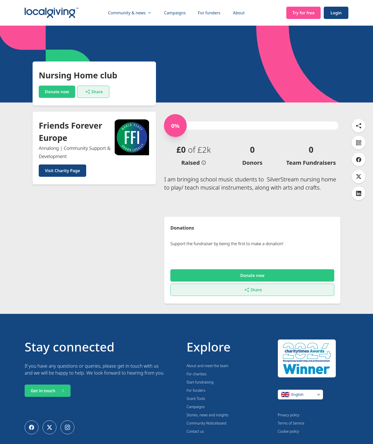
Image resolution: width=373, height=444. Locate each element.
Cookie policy (288, 419)
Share (94, 92)
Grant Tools (195, 386)
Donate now (57, 92)
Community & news (130, 13)
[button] (193, 155)
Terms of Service (291, 411)
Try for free (303, 13)
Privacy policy (288, 402)
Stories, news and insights (207, 402)
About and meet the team (207, 353)
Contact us (195, 419)
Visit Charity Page (62, 170)
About (238, 13)
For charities (196, 361)
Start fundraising (200, 370)
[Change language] (300, 382)
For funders (209, 13)
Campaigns (174, 13)
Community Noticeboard (206, 411)
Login (335, 13)
